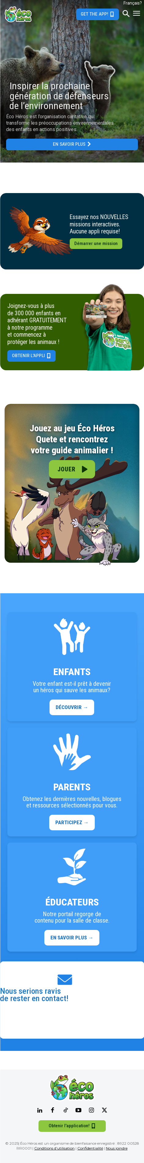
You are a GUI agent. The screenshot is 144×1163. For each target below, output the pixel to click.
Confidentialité (90, 1148)
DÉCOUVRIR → (72, 707)
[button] (126, 14)
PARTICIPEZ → (72, 822)
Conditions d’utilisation (54, 1148)
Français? (133, 3)
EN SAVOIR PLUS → (71, 937)
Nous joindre (116, 1148)
